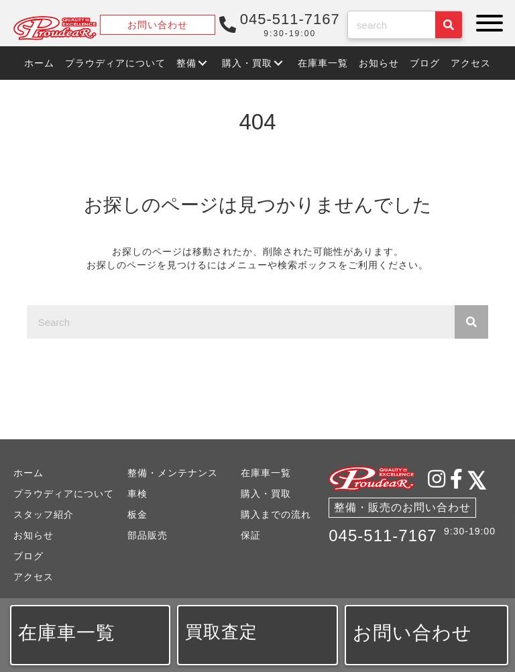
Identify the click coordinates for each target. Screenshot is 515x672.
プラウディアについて (63, 493)
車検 (137, 493)
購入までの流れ (276, 514)
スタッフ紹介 (43, 514)
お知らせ (33, 535)
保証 (251, 535)
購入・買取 (266, 493)
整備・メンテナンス (172, 472)
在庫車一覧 (266, 472)
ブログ (28, 556)
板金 (137, 514)
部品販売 (147, 535)
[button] (486, 23)
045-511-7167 (383, 535)
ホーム (28, 472)
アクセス (33, 576)
